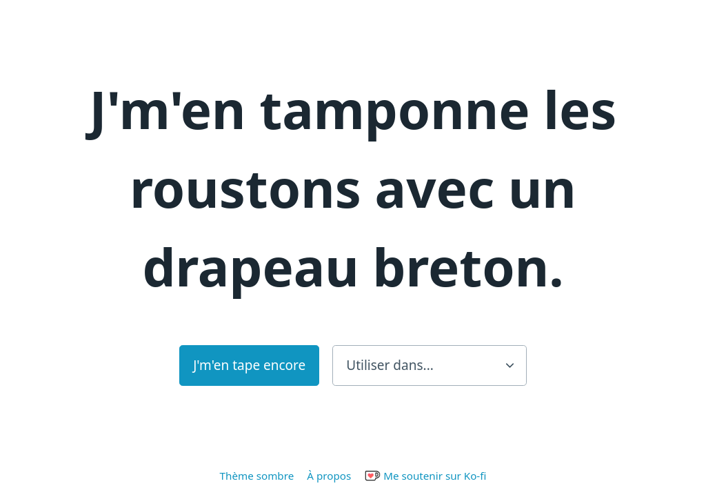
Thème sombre (257, 476)
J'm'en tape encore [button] (249, 365)
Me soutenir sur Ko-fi (425, 475)
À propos (329, 476)
